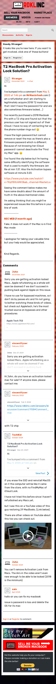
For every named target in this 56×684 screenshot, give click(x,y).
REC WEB (9, 218)
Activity (19, 35)
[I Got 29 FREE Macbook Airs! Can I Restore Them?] (28, 539)
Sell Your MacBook (17, 12)
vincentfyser (19, 346)
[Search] (53, 30)
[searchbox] (14, 30)
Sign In (29, 35)
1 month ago (23, 218)
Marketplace (43, 12)
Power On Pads (42, 18)
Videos (26, 17)
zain (14, 592)
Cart (37, 22)
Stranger (17, 78)
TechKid (17, 437)
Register (17, 58)
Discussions (7, 35)
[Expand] (28, 374)
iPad (31, 81)
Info (28, 22)
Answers (11, 17)
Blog (19, 22)
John (15, 271)
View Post (42, 476)
